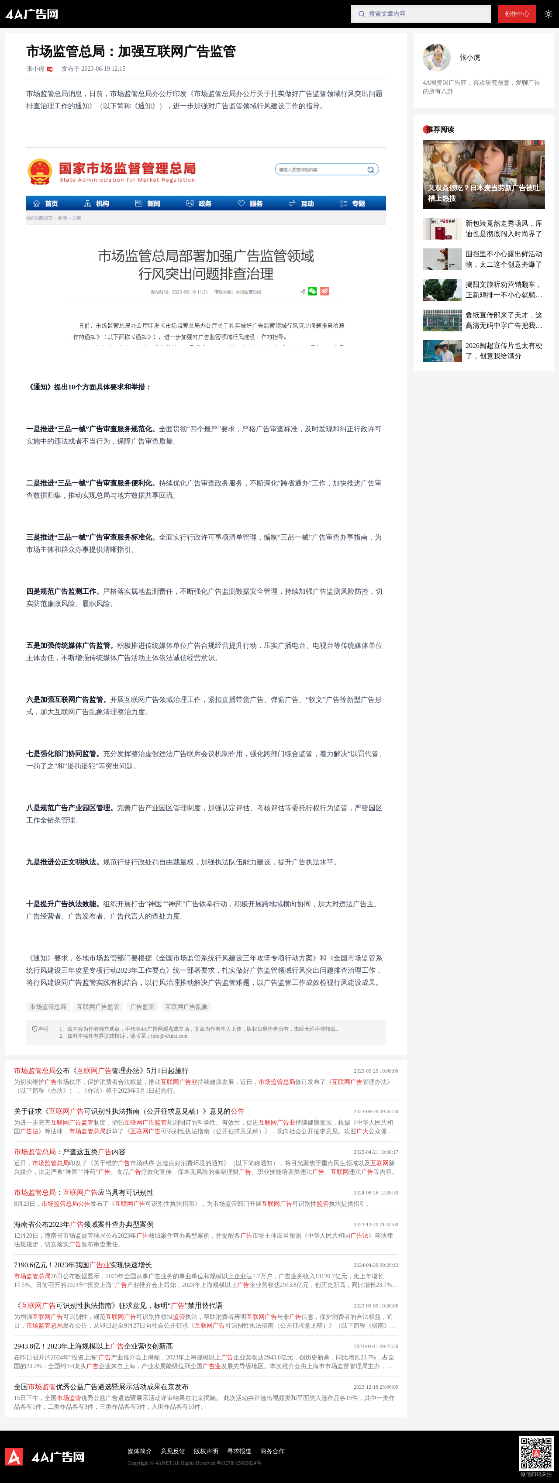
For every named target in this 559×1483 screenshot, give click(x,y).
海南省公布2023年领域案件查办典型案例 (84, 1224)
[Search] (421, 14)
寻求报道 (239, 1451)
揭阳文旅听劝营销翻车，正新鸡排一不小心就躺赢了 (504, 290)
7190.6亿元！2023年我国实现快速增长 (83, 1265)
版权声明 (206, 1451)
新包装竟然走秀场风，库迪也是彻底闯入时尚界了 (504, 228)
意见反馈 (173, 1451)
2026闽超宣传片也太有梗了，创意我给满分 (504, 351)
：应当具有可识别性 (84, 1192)
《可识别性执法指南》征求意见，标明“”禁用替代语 (118, 1305)
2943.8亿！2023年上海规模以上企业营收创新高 (93, 1346)
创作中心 (517, 13)
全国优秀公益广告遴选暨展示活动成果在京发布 (101, 1386)
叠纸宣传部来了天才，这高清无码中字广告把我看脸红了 (504, 321)
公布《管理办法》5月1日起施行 (101, 1070)
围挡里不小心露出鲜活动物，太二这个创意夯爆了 (504, 259)
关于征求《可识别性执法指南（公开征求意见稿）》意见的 (129, 1111)
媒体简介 (140, 1451)
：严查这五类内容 (70, 1152)
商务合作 (272, 1451)
